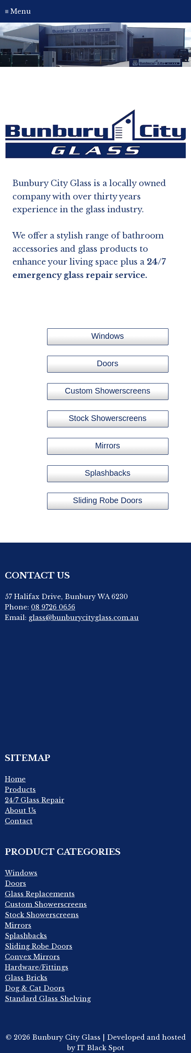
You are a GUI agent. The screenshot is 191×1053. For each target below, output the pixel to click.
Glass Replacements (40, 894)
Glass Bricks (26, 978)
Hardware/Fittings (36, 967)
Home (15, 779)
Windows (21, 873)
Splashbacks (26, 936)
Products (20, 790)
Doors (15, 883)
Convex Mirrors (32, 957)
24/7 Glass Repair (34, 800)
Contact (19, 821)
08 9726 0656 (53, 607)
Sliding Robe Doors (38, 946)
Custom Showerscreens (46, 904)
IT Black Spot (100, 1048)
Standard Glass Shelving (48, 999)
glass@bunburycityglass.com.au (84, 618)
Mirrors (18, 925)
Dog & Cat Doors (35, 988)
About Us (20, 810)
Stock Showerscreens (42, 915)
